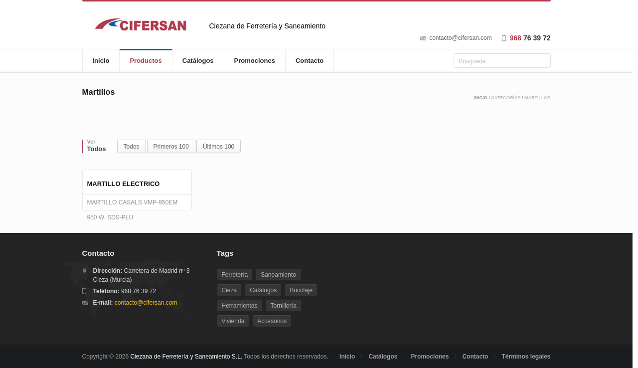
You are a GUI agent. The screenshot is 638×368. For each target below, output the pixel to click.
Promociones (254, 60)
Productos (145, 60)
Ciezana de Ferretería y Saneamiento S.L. (186, 356)
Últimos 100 (218, 146)
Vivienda (233, 321)
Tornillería (284, 305)
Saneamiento (278, 274)
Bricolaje (301, 290)
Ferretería (235, 274)
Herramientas (240, 305)
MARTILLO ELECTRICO (123, 183)
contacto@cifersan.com (460, 37)
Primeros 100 (171, 146)
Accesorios (272, 321)
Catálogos (198, 60)
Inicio (101, 60)
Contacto (309, 60)
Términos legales (525, 356)
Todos (132, 146)
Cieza (229, 290)
